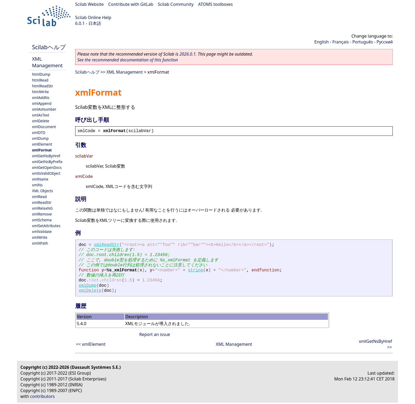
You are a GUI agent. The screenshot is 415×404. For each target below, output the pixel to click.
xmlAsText (40, 115)
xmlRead (39, 196)
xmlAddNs (40, 97)
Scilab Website (89, 4)
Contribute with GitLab (130, 4)
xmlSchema (42, 219)
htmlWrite (40, 91)
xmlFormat (42, 149)
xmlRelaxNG (42, 208)
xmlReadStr (42, 202)
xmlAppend (41, 103)
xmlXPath (40, 243)
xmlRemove (42, 214)
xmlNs (37, 184)
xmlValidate (42, 231)
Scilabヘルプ (49, 47)
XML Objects (42, 190)
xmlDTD (38, 132)
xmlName (40, 179)
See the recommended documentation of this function (127, 60)
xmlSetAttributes (46, 225)
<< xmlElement (91, 344)
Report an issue (154, 334)
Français (340, 42)
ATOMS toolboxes (215, 4)
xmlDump (40, 138)
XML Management (47, 62)
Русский (385, 42)
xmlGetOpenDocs (47, 167)
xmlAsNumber (44, 109)
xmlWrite (39, 237)
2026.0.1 (187, 54)
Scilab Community (175, 4)
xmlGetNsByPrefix (47, 161)
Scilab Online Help (93, 17)
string (195, 270)
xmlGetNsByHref (46, 155)
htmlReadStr (42, 85)
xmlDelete (40, 120)
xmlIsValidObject (46, 173)
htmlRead (40, 80)
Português (362, 42)
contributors (42, 396)
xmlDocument (44, 126)
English (321, 42)
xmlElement (42, 144)
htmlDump (41, 74)
